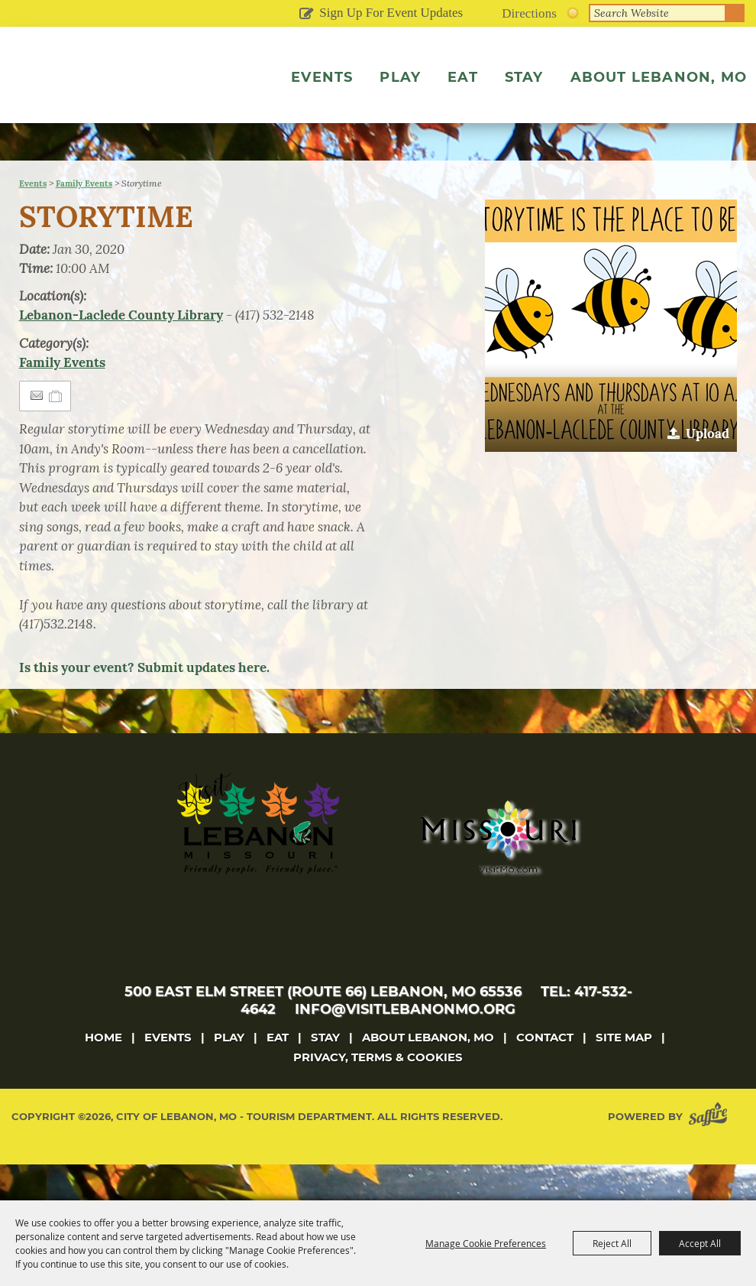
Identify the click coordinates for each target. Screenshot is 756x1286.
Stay (521, 77)
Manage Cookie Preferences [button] (485, 1243)
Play (397, 77)
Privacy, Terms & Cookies (378, 1093)
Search (735, 13)
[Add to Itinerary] (56, 432)
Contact (544, 1073)
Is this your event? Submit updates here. (144, 703)
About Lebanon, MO (656, 77)
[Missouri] (497, 872)
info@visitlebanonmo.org (405, 1045)
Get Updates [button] (305, 14)
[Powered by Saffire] (711, 1152)
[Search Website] (657, 13)
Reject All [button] (612, 1243)
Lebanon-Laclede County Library (121, 351)
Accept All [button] (700, 1243)
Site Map (624, 1073)
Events (320, 77)
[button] (611, 361)
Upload (707, 469)
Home (103, 1073)
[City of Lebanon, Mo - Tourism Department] (114, 102)
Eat (460, 77)
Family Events (84, 219)
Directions (529, 13)
